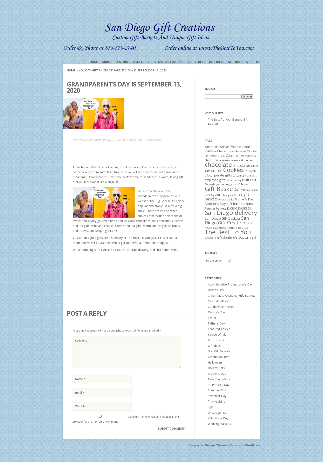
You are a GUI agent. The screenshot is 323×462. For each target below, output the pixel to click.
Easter (212, 318)
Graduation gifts (218, 357)
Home (94, 62)
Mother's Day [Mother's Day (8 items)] (244, 199)
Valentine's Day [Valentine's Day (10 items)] (232, 237)
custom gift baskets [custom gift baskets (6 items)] (245, 175)
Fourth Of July (217, 334)
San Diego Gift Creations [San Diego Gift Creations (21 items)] (227, 220)
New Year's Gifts (219, 379)
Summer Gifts (217, 390)
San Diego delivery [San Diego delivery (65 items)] (231, 212)
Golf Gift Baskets (219, 351)
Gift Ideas (216, 62)
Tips (257, 62)
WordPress (252, 450)
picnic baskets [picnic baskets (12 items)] (239, 208)
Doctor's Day (217, 312)
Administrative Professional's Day (230, 284)
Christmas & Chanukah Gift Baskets (176, 62)
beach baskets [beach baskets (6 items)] (237, 151)
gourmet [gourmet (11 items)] (220, 194)
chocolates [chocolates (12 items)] (241, 165)
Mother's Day (217, 374)
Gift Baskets (238, 62)
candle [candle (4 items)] (221, 156)
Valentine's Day (218, 418)
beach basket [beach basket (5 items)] (219, 151)
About (107, 62)
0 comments (153, 140)
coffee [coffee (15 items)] (216, 170)
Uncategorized (217, 413)
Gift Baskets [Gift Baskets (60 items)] (221, 189)
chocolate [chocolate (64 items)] (218, 164)
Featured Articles (219, 329)
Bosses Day (216, 290)
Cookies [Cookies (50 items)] (233, 170)
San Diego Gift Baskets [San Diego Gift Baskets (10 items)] (223, 218)
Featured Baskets (130, 62)
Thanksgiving (216, 401)
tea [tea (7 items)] (246, 228)
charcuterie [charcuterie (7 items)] (212, 160)
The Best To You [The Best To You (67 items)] (228, 232)
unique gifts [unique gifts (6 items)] (212, 237)
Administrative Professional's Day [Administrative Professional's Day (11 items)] (228, 148)
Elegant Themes (216, 450)
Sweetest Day (217, 396)
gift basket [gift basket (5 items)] (243, 184)
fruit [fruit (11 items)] (245, 179)
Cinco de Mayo (218, 301)
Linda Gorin (94, 140)
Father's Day (216, 323)
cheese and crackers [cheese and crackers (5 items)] (241, 160)
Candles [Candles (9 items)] (232, 155)
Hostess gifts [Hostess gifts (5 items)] (226, 199)
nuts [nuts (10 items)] (249, 203)
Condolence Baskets (221, 307)
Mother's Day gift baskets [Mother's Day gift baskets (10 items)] (225, 203)
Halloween (215, 362)
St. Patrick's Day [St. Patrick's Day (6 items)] (233, 228)
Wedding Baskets (219, 424)
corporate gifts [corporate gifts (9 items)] (220, 175)
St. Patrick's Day (218, 385)
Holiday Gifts (89, 70)
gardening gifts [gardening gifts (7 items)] (226, 184)
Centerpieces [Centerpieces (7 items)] (247, 156)
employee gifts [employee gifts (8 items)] (215, 180)
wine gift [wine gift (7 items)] (250, 237)
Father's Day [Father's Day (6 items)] (233, 180)
